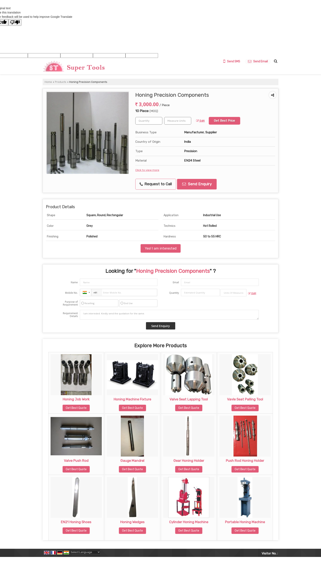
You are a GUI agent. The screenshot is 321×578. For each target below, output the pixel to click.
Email (176, 282)
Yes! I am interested (160, 248)
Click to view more (147, 170)
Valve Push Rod (76, 461)
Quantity (174, 293)
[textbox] (177, 121)
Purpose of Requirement (70, 303)
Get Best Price (224, 121)
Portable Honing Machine (245, 522)
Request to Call (156, 184)
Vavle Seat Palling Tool (245, 399)
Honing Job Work (76, 399)
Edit (200, 120)
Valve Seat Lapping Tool (189, 399)
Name (74, 282)
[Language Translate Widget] (85, 552)
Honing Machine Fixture (132, 399)
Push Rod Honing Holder (245, 461)
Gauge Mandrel (132, 461)
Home (48, 81)
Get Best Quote (76, 408)
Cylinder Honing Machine (188, 522)
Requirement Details (70, 315)
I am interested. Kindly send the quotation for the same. (169, 315)
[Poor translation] (14, 22)
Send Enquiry (197, 184)
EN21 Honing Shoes (76, 522)
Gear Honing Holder (188, 461)
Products (60, 81)
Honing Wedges (132, 522)
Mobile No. (71, 293)
